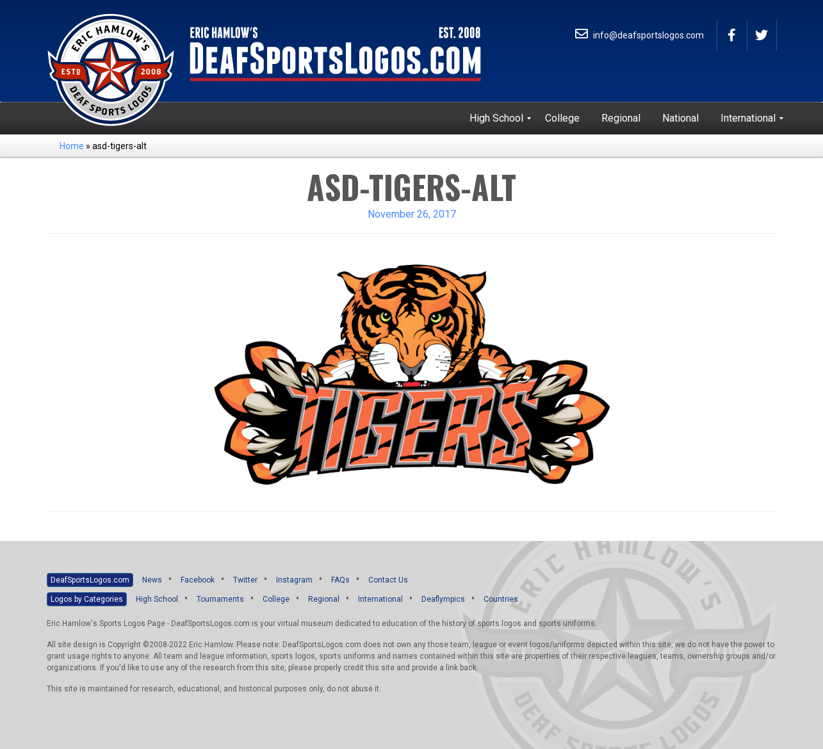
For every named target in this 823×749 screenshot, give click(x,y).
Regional (323, 599)
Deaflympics (443, 599)
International (380, 599)
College (276, 599)
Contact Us (388, 580)
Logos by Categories (87, 599)
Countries (501, 599)
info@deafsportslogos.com (639, 35)
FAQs (340, 580)
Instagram (294, 580)
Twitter (245, 580)
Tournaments (220, 599)
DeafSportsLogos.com (90, 580)
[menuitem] (496, 118)
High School (157, 599)
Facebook (198, 580)
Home (72, 146)
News (152, 580)
